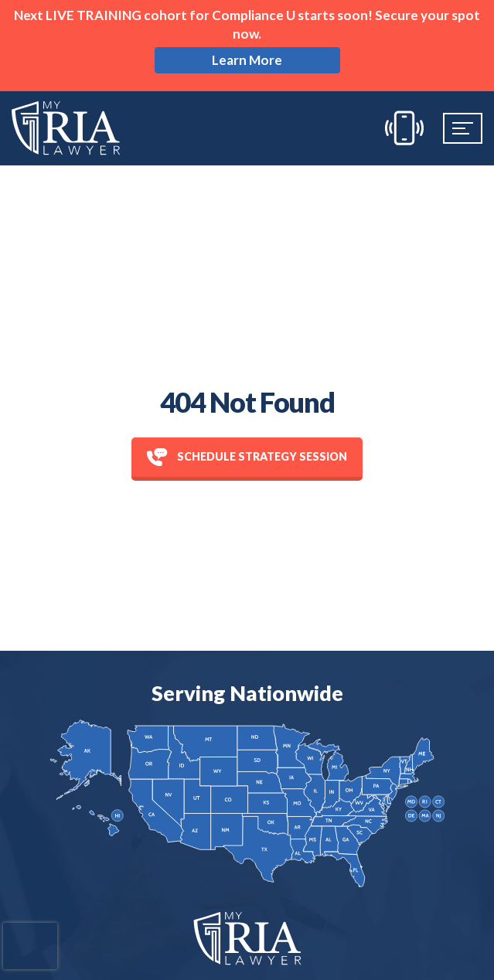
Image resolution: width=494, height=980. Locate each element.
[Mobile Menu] (462, 128)
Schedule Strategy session (247, 457)
